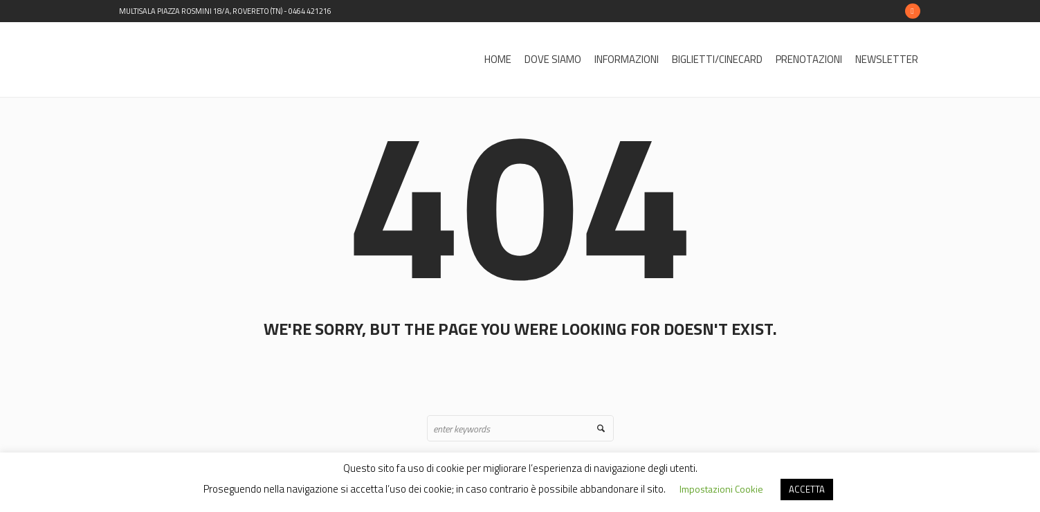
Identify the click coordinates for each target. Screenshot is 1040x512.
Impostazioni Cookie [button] (721, 489)
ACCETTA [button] (807, 489)
